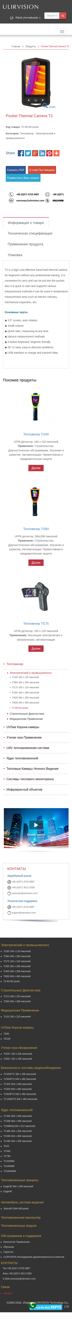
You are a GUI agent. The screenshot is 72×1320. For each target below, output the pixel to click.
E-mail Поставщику (42, 170)
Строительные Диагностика (27, 713)
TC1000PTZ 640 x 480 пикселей (20, 1099)
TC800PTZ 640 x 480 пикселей (19, 1094)
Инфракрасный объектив (24, 789)
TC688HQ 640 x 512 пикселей (19, 1126)
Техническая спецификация (30, 233)
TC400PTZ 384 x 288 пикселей (19, 1074)
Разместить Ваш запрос (23, 177)
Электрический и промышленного (31, 672)
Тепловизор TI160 (36, 434)
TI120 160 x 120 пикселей (17, 1016)
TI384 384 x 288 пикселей (25, 682)
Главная (16, 46)
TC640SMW (9, 1171)
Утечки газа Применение (24, 737)
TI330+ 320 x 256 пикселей (17, 1059)
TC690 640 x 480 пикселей (17, 1136)
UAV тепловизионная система (28, 748)
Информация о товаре (26, 223)
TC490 (6, 1151)
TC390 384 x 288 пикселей (17, 1141)
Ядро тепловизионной (22, 758)
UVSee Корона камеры (23, 727)
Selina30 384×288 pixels (16, 1208)
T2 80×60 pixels (20, 708)
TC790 (6, 1156)
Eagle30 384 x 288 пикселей (18, 1186)
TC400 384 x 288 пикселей (17, 1084)
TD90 (6, 1033)
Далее (36, 468)
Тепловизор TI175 (36, 623)
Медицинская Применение (26, 718)
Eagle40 (7, 1191)
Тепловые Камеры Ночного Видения (32, 768)
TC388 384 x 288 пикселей (17, 1121)
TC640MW (8, 1166)
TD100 (6, 1038)
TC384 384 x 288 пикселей (17, 1116)
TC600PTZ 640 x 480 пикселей (19, 1079)
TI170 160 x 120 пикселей (17, 996)
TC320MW (8, 1161)
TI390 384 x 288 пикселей (17, 1001)
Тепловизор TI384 (36, 529)
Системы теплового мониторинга (30, 779)
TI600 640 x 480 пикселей (25, 702)
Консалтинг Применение (16, 1242)
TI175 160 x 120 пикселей (25, 687)
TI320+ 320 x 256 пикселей (17, 1053)
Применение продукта (25, 244)
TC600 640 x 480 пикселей (17, 1089)
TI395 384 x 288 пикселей (25, 692)
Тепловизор (15, 664)
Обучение (8, 1247)
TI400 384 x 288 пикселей (25, 697)
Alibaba (7, 1293)
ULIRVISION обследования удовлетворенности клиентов (33, 1257)
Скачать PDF (15, 170)
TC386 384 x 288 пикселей (17, 1131)
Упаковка (15, 255)
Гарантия (8, 1252)
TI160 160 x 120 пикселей (25, 677)
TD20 (6, 1146)
